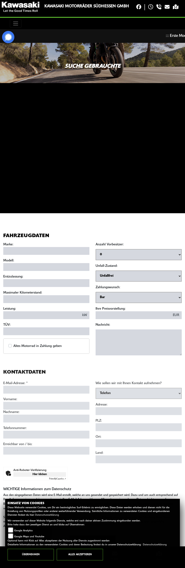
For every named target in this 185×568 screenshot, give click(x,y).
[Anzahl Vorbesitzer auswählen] (139, 254)
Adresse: (102, 417)
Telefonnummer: (15, 441)
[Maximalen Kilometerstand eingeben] (46, 299)
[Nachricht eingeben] (139, 342)
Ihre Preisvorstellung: (111, 308)
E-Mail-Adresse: (15, 396)
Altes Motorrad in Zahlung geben (37, 346)
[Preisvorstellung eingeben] (133, 315)
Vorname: (10, 412)
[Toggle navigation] (15, 23)
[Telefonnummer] (46, 447)
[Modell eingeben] (46, 267)
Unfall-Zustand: (107, 266)
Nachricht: (103, 325)
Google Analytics (23, 530)
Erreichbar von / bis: (17, 457)
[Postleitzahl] (139, 440)
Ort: (98, 449)
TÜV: (7, 325)
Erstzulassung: (13, 276)
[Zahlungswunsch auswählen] (139, 297)
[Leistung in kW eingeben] (41, 315)
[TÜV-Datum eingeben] (46, 331)
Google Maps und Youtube (29, 536)
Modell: (8, 260)
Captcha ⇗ (57, 479)
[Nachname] (46, 431)
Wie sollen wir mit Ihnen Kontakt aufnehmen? (129, 396)
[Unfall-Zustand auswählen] (139, 276)
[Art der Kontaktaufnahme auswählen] (139, 406)
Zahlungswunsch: (108, 287)
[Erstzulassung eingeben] (46, 283)
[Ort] (139, 456)
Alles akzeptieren (80, 554)
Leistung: (9, 308)
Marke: (8, 244)
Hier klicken (39, 474)
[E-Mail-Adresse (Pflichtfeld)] (46, 402)
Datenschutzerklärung (47, 515)
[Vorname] (46, 418)
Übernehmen (30, 554)
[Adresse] (139, 424)
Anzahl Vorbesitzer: (110, 244)
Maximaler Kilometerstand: (22, 292)
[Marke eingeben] (46, 251)
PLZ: (99, 433)
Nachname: (11, 424)
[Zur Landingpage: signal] (8, 37)
